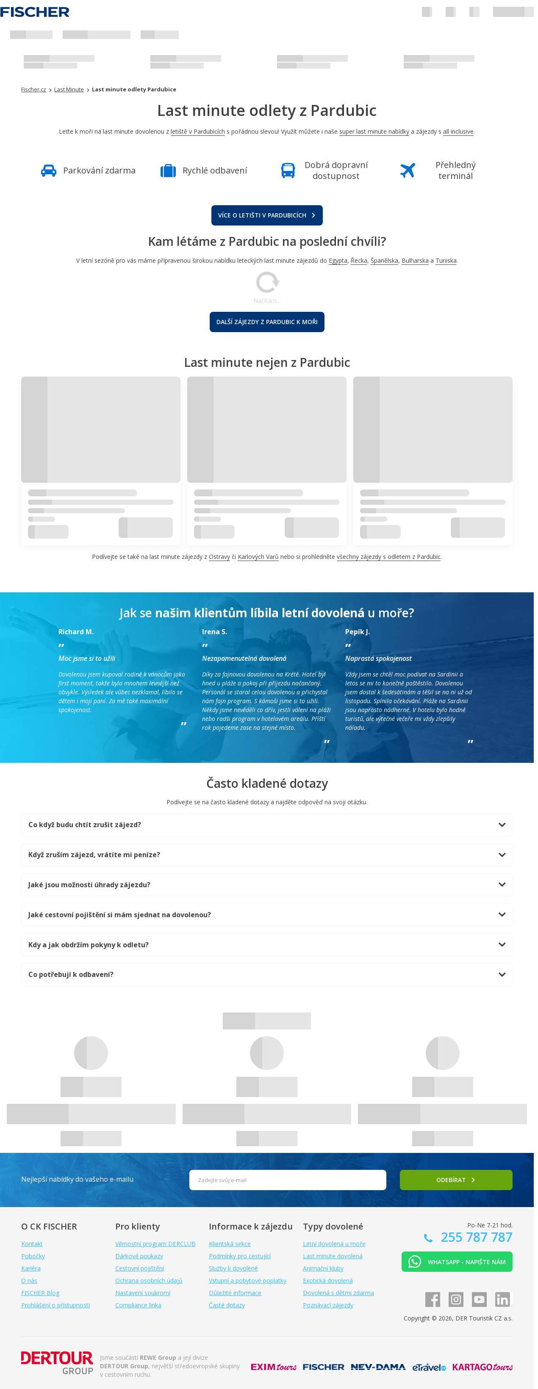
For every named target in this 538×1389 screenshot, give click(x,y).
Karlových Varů (258, 557)
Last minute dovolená (333, 1256)
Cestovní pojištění (139, 1268)
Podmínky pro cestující (240, 1256)
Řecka (359, 260)
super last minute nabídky (374, 131)
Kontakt (32, 1244)
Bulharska (415, 260)
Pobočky (33, 1256)
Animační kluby (323, 1268)
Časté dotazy (227, 1305)
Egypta (338, 260)
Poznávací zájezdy (328, 1305)
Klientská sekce (230, 1244)
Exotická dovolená (328, 1280)
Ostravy (219, 557)
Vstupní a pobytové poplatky (247, 1280)
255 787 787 (475, 1237)
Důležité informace (235, 1293)
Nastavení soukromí (142, 1293)
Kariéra (31, 1268)
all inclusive (458, 131)
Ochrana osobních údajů (149, 1280)
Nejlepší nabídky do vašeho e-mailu (77, 1179)
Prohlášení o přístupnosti (55, 1305)
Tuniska (446, 260)
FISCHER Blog (40, 1293)
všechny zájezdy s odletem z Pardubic (389, 557)
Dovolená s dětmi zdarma (338, 1293)
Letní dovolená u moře (334, 1244)
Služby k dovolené (233, 1268)
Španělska (384, 260)
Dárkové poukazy (139, 1256)
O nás (29, 1280)
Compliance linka (138, 1305)
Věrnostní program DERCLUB (155, 1244)
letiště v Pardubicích (198, 131)
